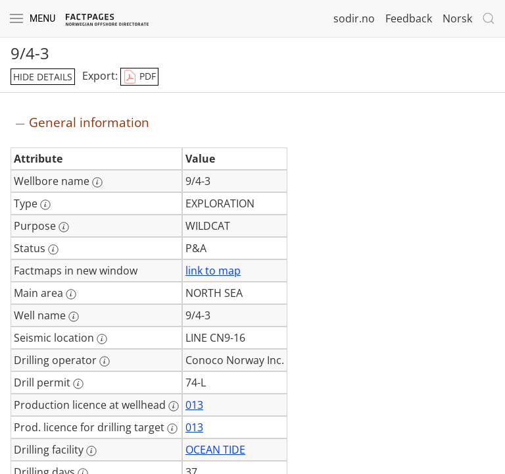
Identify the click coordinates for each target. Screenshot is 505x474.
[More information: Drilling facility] (91, 451)
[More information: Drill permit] (78, 384)
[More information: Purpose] (64, 227)
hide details (42, 76)
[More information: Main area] (71, 294)
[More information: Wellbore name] (97, 182)
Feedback (408, 18)
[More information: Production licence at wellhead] (173, 406)
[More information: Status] (53, 249)
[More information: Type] (45, 204)
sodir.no (354, 18)
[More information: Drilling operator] (104, 361)
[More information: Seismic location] (102, 339)
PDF (139, 77)
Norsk (457, 18)
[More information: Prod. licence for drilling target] (172, 428)
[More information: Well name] (73, 316)
